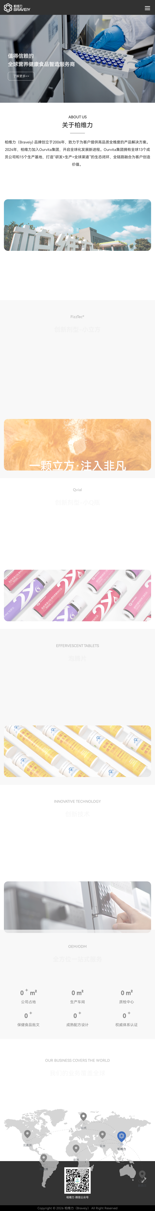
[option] (77, 225)
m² (33, 1040)
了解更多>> (21, 76)
